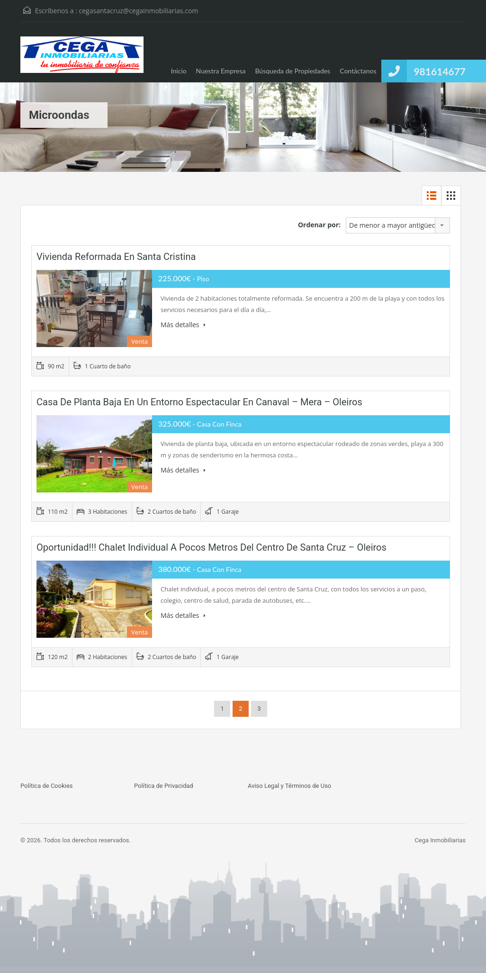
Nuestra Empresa (221, 71)
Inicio (179, 71)
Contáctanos (358, 71)
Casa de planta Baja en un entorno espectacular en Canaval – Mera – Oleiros (199, 402)
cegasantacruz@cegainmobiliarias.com (138, 10)
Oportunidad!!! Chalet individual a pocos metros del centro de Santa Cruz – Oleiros (211, 547)
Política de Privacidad (163, 785)
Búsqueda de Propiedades (292, 71)
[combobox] (398, 225)
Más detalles (183, 324)
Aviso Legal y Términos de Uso (289, 785)
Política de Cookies (46, 785)
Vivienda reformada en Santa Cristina (116, 256)
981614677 (440, 71)
